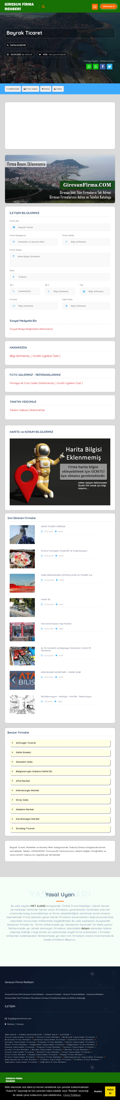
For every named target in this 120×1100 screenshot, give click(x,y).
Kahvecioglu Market (27, 790)
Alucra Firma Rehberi (48, 1037)
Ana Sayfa (11, 1035)
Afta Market (23, 780)
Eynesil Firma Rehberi (17, 1050)
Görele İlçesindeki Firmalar (19, 1052)
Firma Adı (14, 221)
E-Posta (13, 299)
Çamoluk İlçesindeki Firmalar (50, 1040)
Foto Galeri (31, 89)
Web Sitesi (67, 299)
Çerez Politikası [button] (72, 1095)
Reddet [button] (98, 1091)
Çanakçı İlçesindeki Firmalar (20, 1042)
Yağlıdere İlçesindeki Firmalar (21, 1062)
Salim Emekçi (23, 752)
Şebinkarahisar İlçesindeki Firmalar (84, 1057)
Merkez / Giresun (15, 1024)
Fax (83, 285)
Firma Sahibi (68, 235)
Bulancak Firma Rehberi (18, 1040)
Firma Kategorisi (18, 235)
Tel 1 (13, 285)
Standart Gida (24, 761)
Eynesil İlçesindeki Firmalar (79, 1047)
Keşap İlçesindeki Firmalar (43, 1055)
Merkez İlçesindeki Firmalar (47, 1050)
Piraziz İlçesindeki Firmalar (20, 1057)
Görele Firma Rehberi (48, 1052)
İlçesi (13, 270)
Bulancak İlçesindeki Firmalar (79, 1037)
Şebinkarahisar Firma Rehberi (21, 1060)
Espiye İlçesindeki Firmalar (20, 1047)
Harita (46, 89)
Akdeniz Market (25, 809)
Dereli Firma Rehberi (16, 1045)
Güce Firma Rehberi (15, 1055)
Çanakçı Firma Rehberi (50, 1042)
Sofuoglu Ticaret (26, 742)
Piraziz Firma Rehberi (50, 1057)
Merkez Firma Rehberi (77, 1050)
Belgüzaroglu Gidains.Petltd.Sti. (34, 771)
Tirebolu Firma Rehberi (87, 1060)
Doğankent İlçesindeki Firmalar (47, 1045)
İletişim (64, 1035)
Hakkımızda (13, 89)
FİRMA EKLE (108, 6)
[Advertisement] (60, 125)
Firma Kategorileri (30, 1035)
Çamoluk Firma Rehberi (81, 1040)
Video (58, 89)
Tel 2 (48, 285)
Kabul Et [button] (110, 1091)
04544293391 (16, 45)
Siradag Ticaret (25, 828)
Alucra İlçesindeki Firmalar (19, 1037)
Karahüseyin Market (27, 818)
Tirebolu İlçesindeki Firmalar (56, 1060)
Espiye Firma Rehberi (49, 1047)
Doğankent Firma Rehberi (81, 1045)
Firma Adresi (16, 250)
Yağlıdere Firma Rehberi (53, 1062)
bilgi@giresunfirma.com (19, 1018)
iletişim (85, 928)
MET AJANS (38, 905)
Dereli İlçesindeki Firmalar (80, 1042)
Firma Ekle (51, 1035)
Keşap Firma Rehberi (71, 1055)
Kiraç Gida (22, 799)
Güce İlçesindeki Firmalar (76, 1052)
